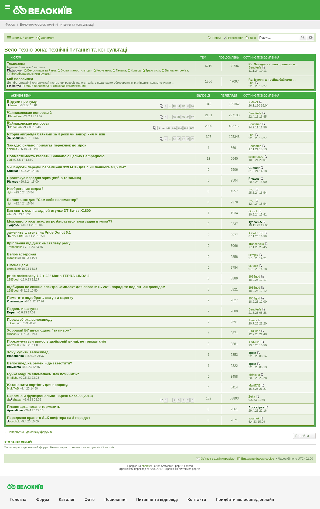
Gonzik (253, 211)
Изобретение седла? (25, 189)
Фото (89, 499)
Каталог (67, 499)
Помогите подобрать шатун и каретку (40, 298)
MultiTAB (13, 388)
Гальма (121, 70)
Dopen (11, 312)
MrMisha (12, 377)
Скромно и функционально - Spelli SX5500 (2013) (50, 396)
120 (192, 128)
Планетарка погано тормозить (33, 407)
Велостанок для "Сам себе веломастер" (42, 200)
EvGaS (253, 102)
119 (186, 128)
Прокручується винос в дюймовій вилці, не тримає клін (56, 341)
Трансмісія (152, 70)
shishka (12, 149)
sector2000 (255, 156)
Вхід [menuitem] (253, 37)
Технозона (16, 64)
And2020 (13, 345)
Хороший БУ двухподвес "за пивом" (39, 330)
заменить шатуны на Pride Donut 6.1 (39, 232)
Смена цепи (17, 265)
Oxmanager (15, 301)
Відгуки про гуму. (22, 102)
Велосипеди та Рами (41, 70)
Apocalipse (15, 410)
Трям (252, 352)
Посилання (115, 499)
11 (179, 106)
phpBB (146, 465)
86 (187, 117)
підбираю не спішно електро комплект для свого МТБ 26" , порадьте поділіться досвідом (86, 287)
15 (187, 138)
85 (183, 117)
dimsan (13, 105)
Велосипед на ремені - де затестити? (39, 363)
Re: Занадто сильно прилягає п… (273, 64)
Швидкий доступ (23, 37)
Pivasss (12, 181)
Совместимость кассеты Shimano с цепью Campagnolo (55, 156)
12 (183, 106)
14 (192, 106)
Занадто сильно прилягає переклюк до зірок (46, 145)
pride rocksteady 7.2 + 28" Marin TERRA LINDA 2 (48, 276)
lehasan (17, 399)
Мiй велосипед (20, 79)
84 (179, 117)
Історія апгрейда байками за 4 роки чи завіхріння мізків (56, 134)
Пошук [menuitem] (216, 37)
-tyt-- (10, 192)
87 (192, 117)
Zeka (251, 396)
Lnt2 (251, 82)
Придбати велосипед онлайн (245, 499)
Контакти (197, 499)
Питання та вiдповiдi (157, 499)
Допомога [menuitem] (47, 37)
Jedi (9, 159)
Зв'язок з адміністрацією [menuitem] (217, 458)
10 (174, 106)
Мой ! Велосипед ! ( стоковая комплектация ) (56, 85)
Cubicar (12, 170)
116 (168, 128)
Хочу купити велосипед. (28, 352)
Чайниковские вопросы (28, 123)
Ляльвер (254, 331)
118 (180, 128)
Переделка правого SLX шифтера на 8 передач (48, 418)
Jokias (11, 323)
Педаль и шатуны (22, 309)
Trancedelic (14, 246)
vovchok (14, 421)
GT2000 (14, 137)
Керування (103, 70)
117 (174, 128)
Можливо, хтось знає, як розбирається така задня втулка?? (60, 221)
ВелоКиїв (254, 67)
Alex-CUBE (16, 236)
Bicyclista (14, 366)
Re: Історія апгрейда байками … (272, 79)
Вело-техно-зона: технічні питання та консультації (66, 50)
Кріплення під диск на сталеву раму (38, 243)
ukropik (11, 257)
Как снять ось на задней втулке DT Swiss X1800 (49, 211)
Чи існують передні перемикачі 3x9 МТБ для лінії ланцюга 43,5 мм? (66, 167)
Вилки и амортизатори (76, 70)
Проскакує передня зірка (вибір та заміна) (44, 178)
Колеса (136, 70)
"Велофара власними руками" (31, 73)
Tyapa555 (13, 225)
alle (9, 214)
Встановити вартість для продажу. (37, 385)
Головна (18, 499)
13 (187, 106)
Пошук (303, 37)
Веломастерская (21, 254)
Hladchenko (15, 355)
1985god (13, 279)
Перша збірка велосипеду (30, 319)
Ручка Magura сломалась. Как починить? (43, 374)
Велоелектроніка (176, 70)
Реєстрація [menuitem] (235, 37)
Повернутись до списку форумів (30, 431)
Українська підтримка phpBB (182, 468)
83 (174, 117)
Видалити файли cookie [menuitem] (257, 458)
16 (192, 138)
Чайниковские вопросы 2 (29, 113)
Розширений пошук (310, 37)
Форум (42, 499)
